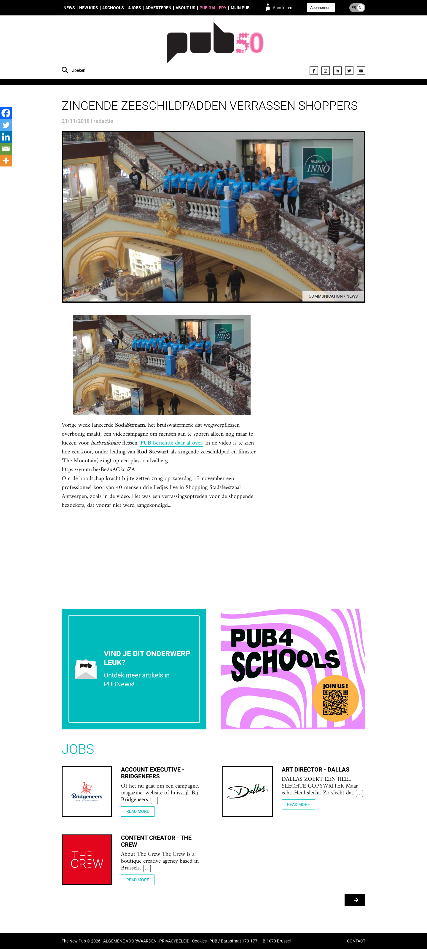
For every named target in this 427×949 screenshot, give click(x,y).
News (69, 8)
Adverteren (158, 8)
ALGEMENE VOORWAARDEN (130, 941)
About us (185, 8)
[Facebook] (6, 113)
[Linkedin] (6, 137)
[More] (6, 160)
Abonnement (321, 7)
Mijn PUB (240, 8)
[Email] (6, 149)
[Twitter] (6, 125)
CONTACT (356, 941)
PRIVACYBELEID (174, 941)
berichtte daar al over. (171, 443)
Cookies (199, 941)
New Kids (88, 8)
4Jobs (134, 8)
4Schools (113, 8)
